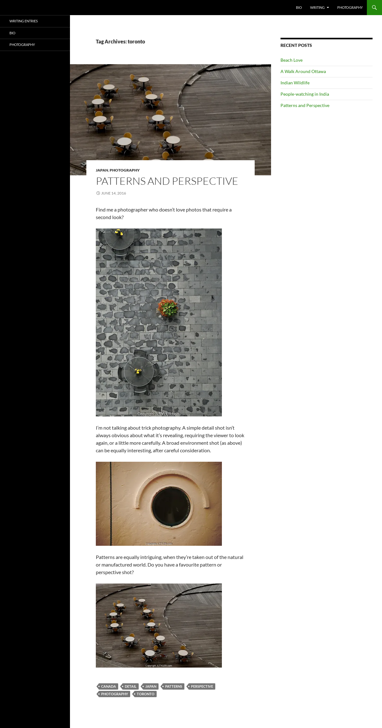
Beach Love (292, 60)
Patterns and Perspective (167, 180)
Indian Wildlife (295, 82)
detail (130, 686)
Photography (350, 7)
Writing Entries (23, 21)
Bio (299, 7)
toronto (145, 694)
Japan (102, 170)
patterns (173, 686)
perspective (202, 686)
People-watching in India (305, 94)
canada (108, 686)
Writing (317, 7)
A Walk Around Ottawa (303, 71)
